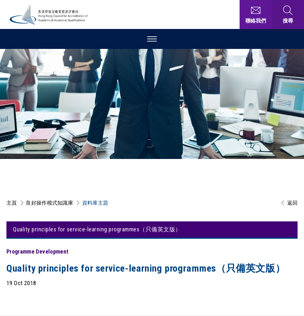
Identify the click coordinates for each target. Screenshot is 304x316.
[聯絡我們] (256, 14)
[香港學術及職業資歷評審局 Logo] (49, 15)
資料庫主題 (95, 203)
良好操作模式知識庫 (49, 203)
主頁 (11, 203)
